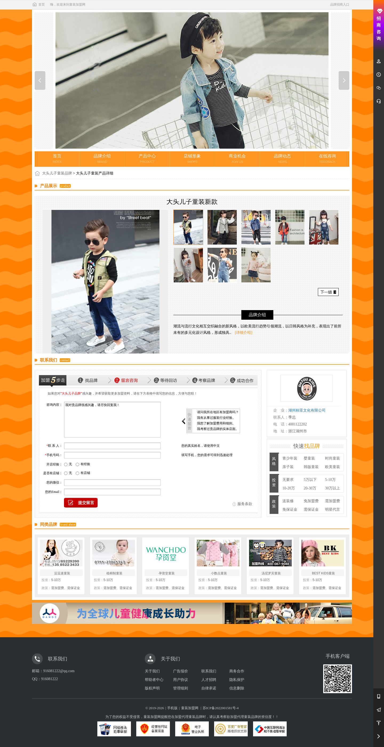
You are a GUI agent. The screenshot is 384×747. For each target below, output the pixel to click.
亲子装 (288, 467)
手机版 (172, 708)
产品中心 (147, 158)
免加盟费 (311, 501)
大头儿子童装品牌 (57, 173)
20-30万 (310, 488)
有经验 (85, 464)
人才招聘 (208, 680)
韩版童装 (311, 467)
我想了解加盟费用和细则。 (216, 423)
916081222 (49, 679)
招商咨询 (378, 25)
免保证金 (289, 509)
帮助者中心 (154, 680)
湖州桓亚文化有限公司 (307, 410)
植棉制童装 (114, 573)
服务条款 (244, 504)
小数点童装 (219, 573)
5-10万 (330, 480)
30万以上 (332, 488)
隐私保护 (236, 680)
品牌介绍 (102, 158)
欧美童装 (332, 467)
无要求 (288, 480)
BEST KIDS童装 (323, 573)
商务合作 (236, 671)
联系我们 (208, 671)
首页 (38, 4)
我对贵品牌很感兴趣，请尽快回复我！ (112, 419)
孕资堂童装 (167, 573)
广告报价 (180, 671)
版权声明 (152, 688)
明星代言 (332, 509)
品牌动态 (282, 158)
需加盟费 (332, 501)
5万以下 (310, 480)
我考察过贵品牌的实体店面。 (218, 429)
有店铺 (85, 473)
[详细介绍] (243, 333)
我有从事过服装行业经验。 (216, 418)
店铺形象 (192, 158)
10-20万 (288, 488)
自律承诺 (208, 688)
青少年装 (289, 458)
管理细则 (180, 688)
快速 (306, 446)
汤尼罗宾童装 (271, 573)
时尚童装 (332, 458)
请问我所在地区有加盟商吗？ (218, 412)
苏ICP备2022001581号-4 (221, 708)
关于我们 (152, 671)
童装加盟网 (189, 708)
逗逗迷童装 (62, 573)
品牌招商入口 (339, 4)
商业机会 (237, 158)
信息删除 (236, 688)
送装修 (288, 501)
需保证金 (311, 509)
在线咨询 (327, 158)
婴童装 (309, 458)
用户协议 (180, 680)
